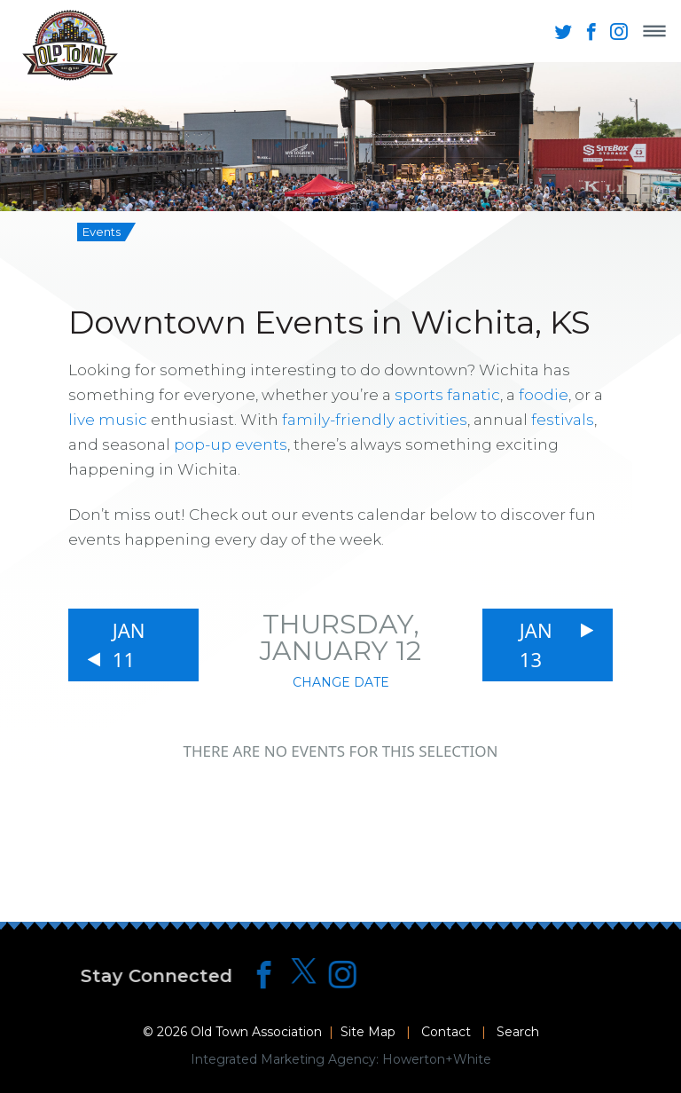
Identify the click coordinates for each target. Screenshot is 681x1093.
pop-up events (230, 444)
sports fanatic (447, 395)
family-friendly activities (374, 420)
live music (107, 420)
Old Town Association (256, 1032)
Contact (446, 1032)
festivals (562, 420)
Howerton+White (436, 1059)
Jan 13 (536, 644)
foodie (543, 395)
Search (518, 1032)
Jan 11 (129, 644)
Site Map (367, 1032)
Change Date (341, 682)
